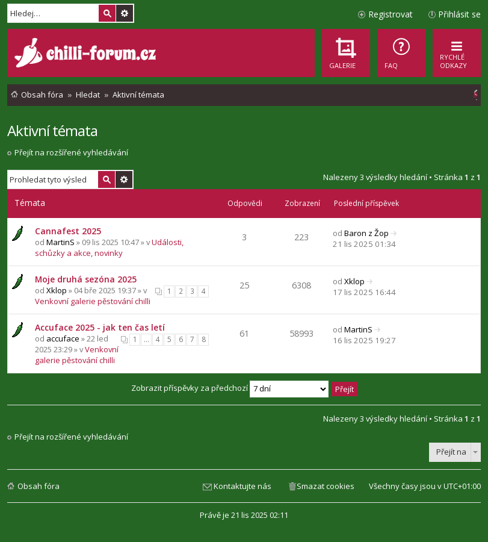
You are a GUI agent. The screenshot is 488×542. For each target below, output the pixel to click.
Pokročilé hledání (124, 13)
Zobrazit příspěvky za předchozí (230, 387)
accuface (62, 338)
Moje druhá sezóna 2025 (86, 279)
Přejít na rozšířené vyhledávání (71, 152)
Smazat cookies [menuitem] (325, 486)
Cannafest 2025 (68, 231)
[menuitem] (401, 53)
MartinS (60, 242)
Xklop (56, 290)
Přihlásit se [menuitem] (459, 14)
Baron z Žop (366, 233)
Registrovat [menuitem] (390, 14)
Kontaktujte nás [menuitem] (242, 486)
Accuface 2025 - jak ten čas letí (100, 327)
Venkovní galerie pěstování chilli (92, 301)
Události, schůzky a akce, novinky (109, 247)
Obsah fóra (38, 486)
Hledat (107, 13)
